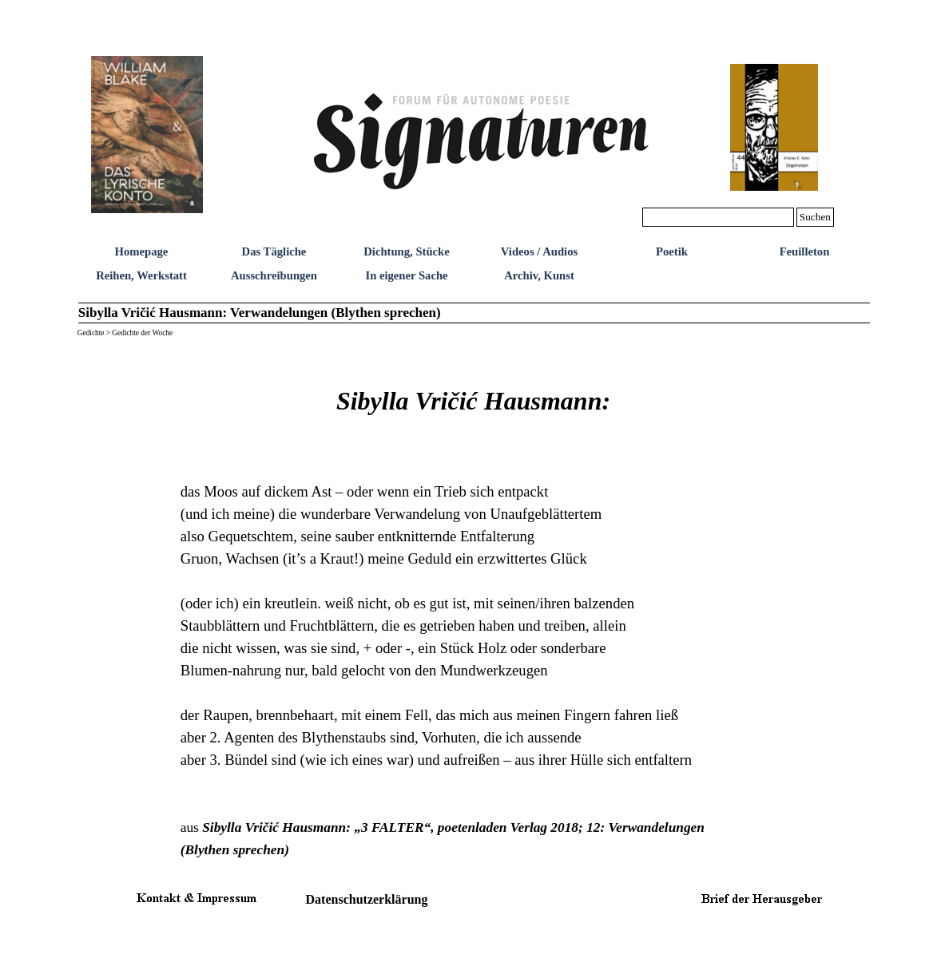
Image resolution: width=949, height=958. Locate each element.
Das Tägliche (274, 251)
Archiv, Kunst (539, 275)
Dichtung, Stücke (406, 251)
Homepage (142, 251)
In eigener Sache (406, 275)
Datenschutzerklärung (367, 899)
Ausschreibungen (274, 275)
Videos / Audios (539, 251)
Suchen (815, 217)
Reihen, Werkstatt (141, 275)
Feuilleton (805, 251)
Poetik (672, 251)
